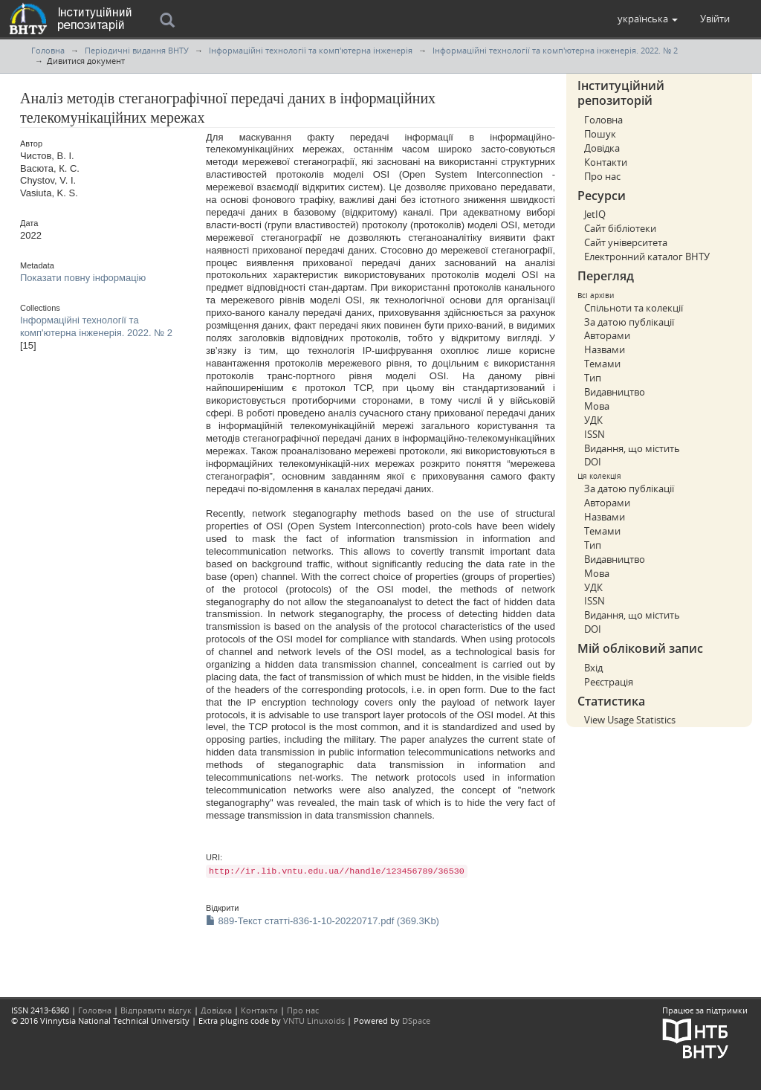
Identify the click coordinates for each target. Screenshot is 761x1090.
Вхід (593, 667)
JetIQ (595, 214)
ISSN (594, 434)
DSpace (416, 1020)
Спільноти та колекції (633, 308)
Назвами (604, 349)
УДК (593, 420)
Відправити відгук (156, 1010)
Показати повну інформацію (83, 277)
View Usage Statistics (630, 719)
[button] (647, 18)
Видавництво (614, 392)
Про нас (602, 176)
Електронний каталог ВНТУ (647, 256)
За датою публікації (629, 322)
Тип (592, 377)
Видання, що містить (632, 448)
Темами (602, 363)
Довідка (602, 148)
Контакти (605, 162)
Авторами (607, 335)
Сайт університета (625, 242)
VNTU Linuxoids (314, 1020)
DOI (592, 461)
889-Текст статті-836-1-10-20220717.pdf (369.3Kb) (322, 920)
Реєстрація (608, 681)
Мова (596, 406)
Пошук (600, 134)
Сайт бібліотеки (620, 228)
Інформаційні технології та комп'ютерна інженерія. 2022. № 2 (555, 50)
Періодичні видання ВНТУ (137, 50)
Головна (48, 50)
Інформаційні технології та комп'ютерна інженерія (310, 50)
